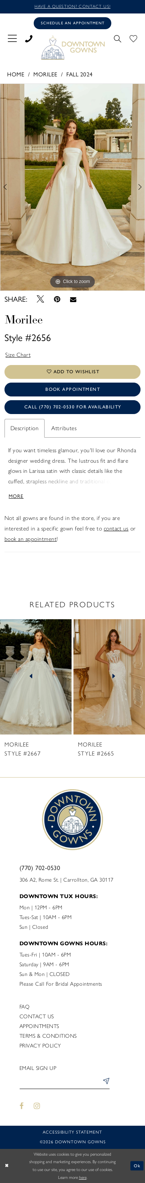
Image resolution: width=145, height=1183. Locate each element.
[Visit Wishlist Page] (134, 38)
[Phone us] (29, 38)
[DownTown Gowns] (72, 47)
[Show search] (117, 38)
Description (24, 428)
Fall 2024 (79, 74)
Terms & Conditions (48, 1036)
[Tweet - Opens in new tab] (40, 299)
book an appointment (30, 538)
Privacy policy (40, 1045)
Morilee (45, 74)
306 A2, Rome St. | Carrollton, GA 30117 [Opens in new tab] (66, 879)
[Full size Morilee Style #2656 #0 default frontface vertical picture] (72, 187)
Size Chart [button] (18, 354)
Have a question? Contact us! (72, 6)
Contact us (36, 1016)
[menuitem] (12, 38)
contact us (116, 528)
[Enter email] (64, 1082)
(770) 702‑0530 (39, 868)
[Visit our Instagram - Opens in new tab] (36, 1106)
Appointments (39, 1026)
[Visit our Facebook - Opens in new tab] (21, 1106)
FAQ (24, 1006)
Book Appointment (72, 389)
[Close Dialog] (6, 1166)
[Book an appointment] (72, 23)
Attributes (63, 428)
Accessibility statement (72, 1132)
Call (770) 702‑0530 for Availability (72, 407)
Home (15, 74)
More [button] (16, 496)
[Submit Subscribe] (105, 1082)
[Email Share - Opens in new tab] (73, 299)
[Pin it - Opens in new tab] (57, 299)
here (83, 1177)
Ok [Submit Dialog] (137, 1165)
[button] (12, 38)
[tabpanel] (72, 187)
